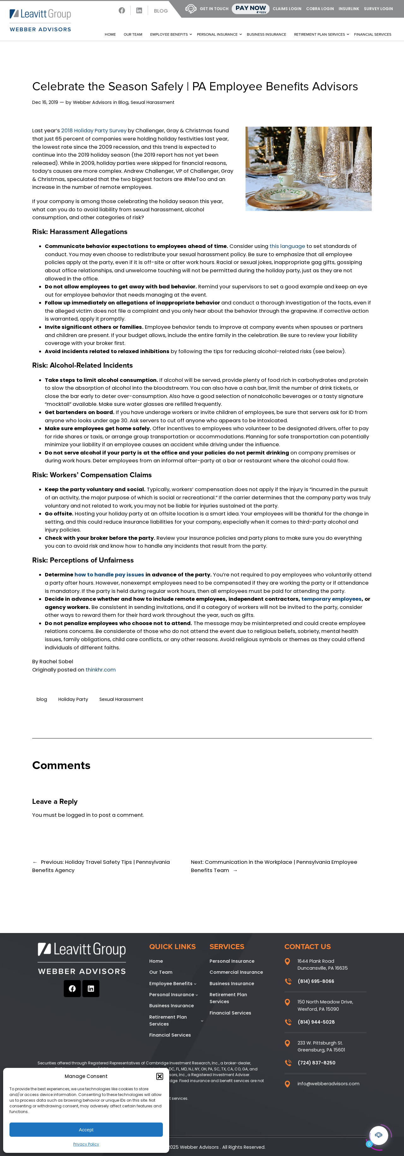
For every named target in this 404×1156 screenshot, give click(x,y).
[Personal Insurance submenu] (196, 994)
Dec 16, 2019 (45, 102)
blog (42, 699)
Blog (161, 11)
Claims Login (287, 8)
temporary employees (331, 599)
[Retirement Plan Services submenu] (202, 1020)
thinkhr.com (101, 669)
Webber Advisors (92, 102)
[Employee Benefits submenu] (195, 983)
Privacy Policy (86, 1144)
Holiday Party (73, 699)
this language (287, 246)
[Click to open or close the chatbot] (378, 1133)
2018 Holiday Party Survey (94, 130)
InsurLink (349, 8)
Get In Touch (207, 9)
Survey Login (378, 8)
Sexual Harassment (153, 102)
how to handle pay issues (109, 574)
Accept (86, 1129)
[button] (160, 1076)
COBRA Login (320, 8)
